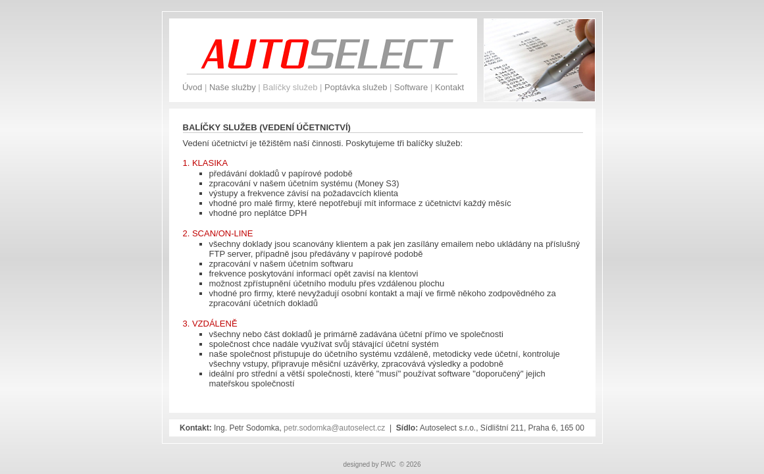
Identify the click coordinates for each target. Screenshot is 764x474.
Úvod (192, 87)
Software (411, 87)
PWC (387, 464)
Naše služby (232, 87)
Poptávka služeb (355, 87)
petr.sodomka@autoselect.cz (334, 428)
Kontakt (449, 87)
